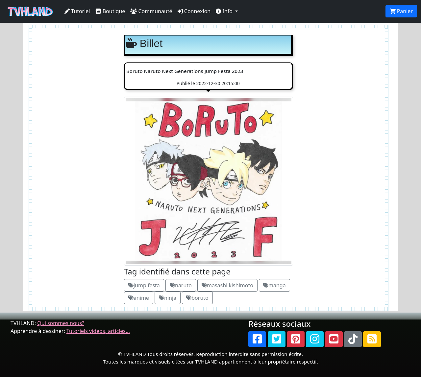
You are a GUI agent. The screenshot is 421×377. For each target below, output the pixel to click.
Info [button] (225, 11)
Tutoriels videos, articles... (98, 331)
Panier (401, 11)
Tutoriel (77, 11)
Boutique (110, 11)
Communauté (151, 11)
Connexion (194, 11)
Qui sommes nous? (60, 323)
